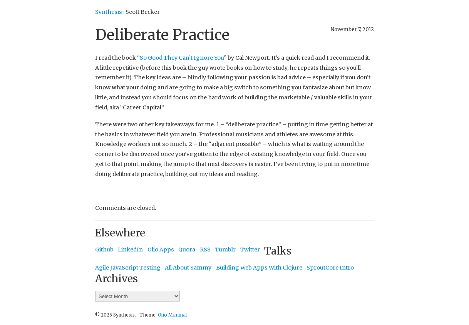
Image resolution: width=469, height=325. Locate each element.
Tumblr (225, 249)
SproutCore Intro (330, 267)
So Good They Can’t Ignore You (182, 57)
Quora (186, 249)
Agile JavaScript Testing (128, 267)
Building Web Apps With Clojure (259, 267)
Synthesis (108, 11)
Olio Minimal (172, 315)
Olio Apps (160, 249)
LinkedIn (130, 249)
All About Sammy (188, 267)
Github (104, 249)
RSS (205, 249)
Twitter (250, 249)
